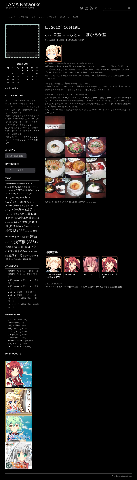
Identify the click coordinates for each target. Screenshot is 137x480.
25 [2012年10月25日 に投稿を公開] (27, 79)
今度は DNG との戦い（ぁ (19, 280)
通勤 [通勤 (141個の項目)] (15, 255)
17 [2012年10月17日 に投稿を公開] (22, 76)
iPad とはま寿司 (15, 292)
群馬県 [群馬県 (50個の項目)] (29, 251)
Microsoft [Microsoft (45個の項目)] (9, 187)
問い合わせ (64, 17)
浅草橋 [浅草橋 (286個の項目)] (25, 242)
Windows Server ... (16, 340)
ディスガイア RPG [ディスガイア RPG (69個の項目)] (27, 205)
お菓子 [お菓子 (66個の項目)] (31, 187)
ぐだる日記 (23, 17)
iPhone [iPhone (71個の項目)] (31, 183)
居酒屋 (114, 287)
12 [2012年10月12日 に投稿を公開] (32, 73)
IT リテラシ (13, 337)
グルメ (59, 287)
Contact (11, 322)
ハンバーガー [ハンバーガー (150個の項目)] (18, 209)
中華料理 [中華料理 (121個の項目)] (29, 217)
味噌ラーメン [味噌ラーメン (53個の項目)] (32, 226)
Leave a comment (76, 40)
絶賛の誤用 (13, 325)
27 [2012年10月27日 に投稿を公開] (37, 79)
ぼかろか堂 (90, 89)
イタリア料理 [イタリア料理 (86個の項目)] (22, 190)
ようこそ (12, 17)
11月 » (15, 88)
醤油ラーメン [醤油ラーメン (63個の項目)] (30, 256)
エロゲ (41, 17)
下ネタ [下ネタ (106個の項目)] (12, 218)
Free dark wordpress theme (122, 476)
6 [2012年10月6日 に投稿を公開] (37, 70)
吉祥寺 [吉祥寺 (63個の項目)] (20, 226)
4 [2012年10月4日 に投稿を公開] (27, 70)
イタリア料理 (84, 287)
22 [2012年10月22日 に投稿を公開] (13, 79)
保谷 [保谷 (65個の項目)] (17, 222)
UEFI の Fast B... (15, 346)
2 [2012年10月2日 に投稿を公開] (17, 70)
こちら (28, 124)
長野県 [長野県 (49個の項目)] (9, 259)
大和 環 (61, 40)
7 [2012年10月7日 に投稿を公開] (7, 73)
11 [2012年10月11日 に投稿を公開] (27, 73)
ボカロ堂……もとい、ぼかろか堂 (75, 34)
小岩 (109, 287)
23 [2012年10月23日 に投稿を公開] (17, 79)
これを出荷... (14, 334)
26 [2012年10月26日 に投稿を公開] (32, 79)
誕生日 (121, 287)
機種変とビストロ (16, 271)
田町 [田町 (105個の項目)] (24, 247)
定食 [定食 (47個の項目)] (29, 231)
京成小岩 (103, 287)
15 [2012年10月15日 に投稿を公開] (13, 76)
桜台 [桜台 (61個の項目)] (25, 237)
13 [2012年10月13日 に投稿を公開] (37, 73)
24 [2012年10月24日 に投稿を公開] (22, 79)
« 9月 (7, 88)
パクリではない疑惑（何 (19, 298)
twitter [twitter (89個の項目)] (20, 186)
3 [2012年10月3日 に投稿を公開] (22, 70)
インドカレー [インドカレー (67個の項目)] (24, 193)
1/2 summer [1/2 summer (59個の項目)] (12, 183)
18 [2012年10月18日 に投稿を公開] (27, 76)
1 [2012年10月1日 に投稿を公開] (12, 70)
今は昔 (75, 17)
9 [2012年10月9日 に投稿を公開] (17, 73)
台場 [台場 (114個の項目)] (28, 222)
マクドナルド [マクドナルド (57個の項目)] (17, 214)
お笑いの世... (14, 343)
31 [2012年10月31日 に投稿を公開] (22, 82)
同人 (33, 17)
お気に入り (52, 17)
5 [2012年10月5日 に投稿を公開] (32, 70)
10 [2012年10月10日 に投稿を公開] (22, 73)
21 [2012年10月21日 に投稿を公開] (8, 79)
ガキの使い (94, 287)
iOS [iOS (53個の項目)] (22, 183)
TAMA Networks (22, 4)
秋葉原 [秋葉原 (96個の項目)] (18, 251)
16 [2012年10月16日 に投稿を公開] (17, 76)
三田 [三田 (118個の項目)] (31, 213)
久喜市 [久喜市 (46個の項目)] (9, 222)
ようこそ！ (13, 319)
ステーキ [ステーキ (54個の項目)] (18, 202)
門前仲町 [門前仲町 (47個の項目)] (18, 259)
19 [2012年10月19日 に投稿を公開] (32, 76)
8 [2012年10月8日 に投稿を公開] (12, 73)
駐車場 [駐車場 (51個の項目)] (27, 259)
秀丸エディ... (14, 328)
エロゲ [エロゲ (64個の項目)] (19, 197)
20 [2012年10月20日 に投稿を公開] (37, 76)
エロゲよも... (14, 331)
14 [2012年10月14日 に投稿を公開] (8, 76)
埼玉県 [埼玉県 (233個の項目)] (15, 231)
